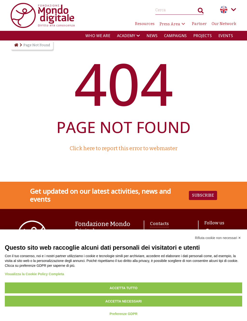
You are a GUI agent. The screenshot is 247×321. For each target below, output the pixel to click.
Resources (145, 23)
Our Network (224, 23)
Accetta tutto (123, 288)
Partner (199, 23)
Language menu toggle (233, 9)
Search (201, 12)
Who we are (97, 35)
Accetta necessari (123, 301)
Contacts (159, 223)
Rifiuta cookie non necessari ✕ (218, 238)
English (224, 9)
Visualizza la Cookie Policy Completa (34, 274)
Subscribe (203, 195)
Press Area (169, 24)
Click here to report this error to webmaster (124, 148)
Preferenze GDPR (123, 314)
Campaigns (175, 35)
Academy (126, 35)
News (152, 35)
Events (225, 35)
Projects (202, 35)
